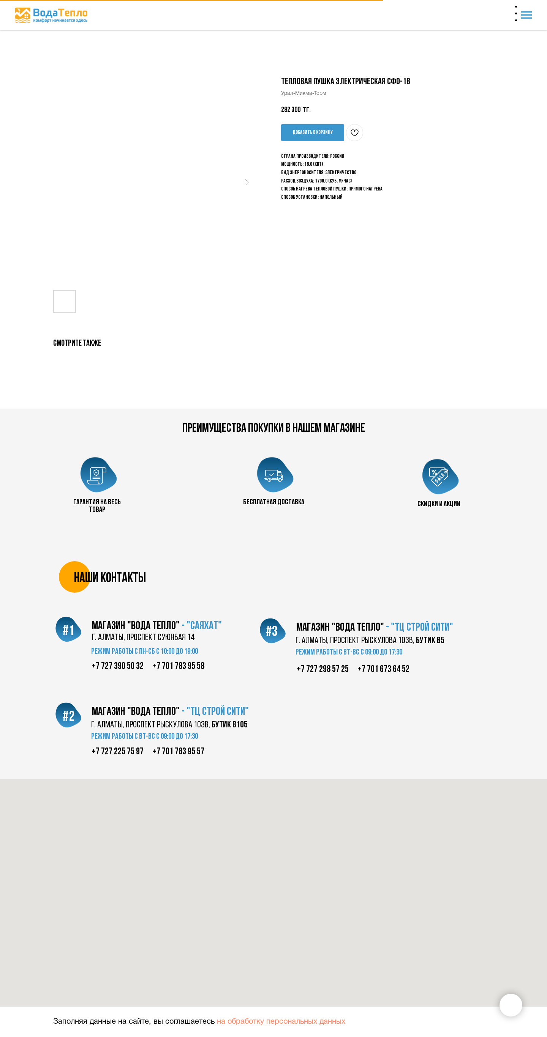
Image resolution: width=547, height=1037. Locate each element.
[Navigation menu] (526, 15)
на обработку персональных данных (281, 1021)
